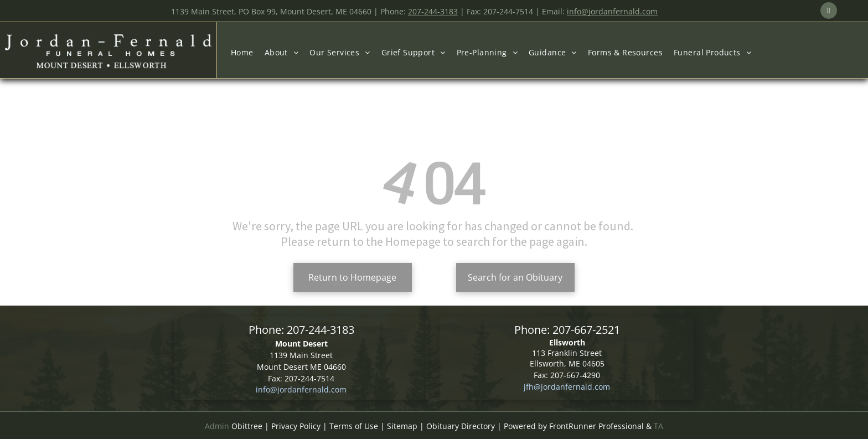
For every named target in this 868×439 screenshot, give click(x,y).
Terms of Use (353, 426)
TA (658, 426)
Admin (217, 426)
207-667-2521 (586, 329)
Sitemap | (405, 426)
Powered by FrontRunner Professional (574, 426)
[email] (828, 12)
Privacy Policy (296, 426)
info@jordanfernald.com (301, 389)
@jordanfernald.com (572, 386)
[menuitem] (242, 52)
